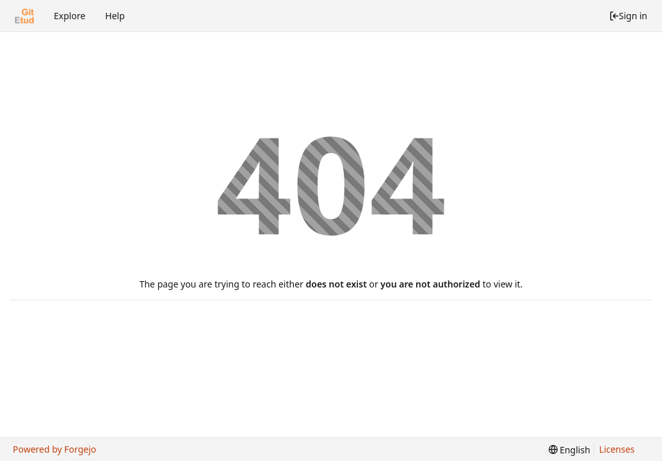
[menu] (569, 450)
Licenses (617, 449)
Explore (69, 16)
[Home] (24, 16)
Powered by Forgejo (54, 449)
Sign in (628, 16)
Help (115, 16)
